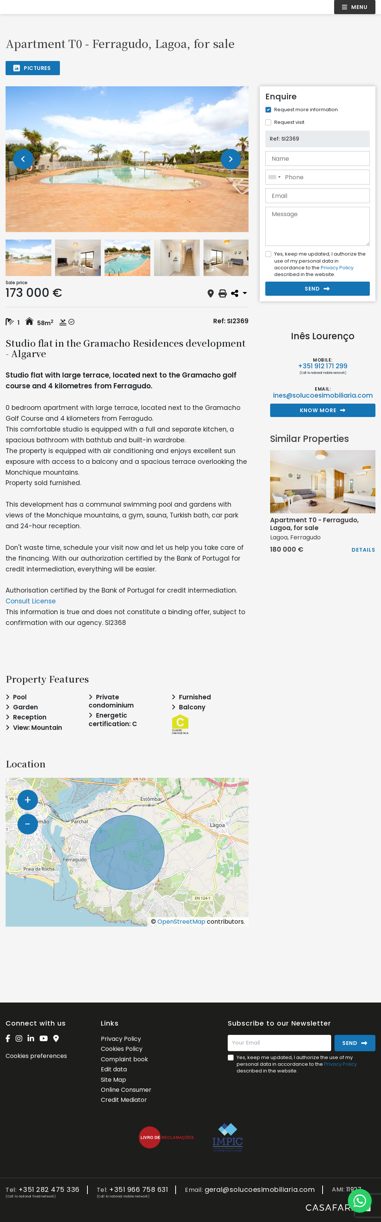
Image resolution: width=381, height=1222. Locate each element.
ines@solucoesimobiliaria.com (323, 395)
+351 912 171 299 (323, 366)
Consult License (31, 601)
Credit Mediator (124, 1100)
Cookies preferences (36, 1056)
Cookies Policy (122, 1049)
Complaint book (124, 1059)
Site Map (113, 1079)
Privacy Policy (337, 267)
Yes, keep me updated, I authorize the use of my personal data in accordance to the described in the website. (320, 264)
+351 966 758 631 (138, 1190)
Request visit (289, 122)
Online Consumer (126, 1089)
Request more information (306, 109)
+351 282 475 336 (49, 1190)
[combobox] (317, 177)
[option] (127, 159)
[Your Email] (279, 1043)
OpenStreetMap (181, 921)
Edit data (114, 1069)
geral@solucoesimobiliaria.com (260, 1190)
